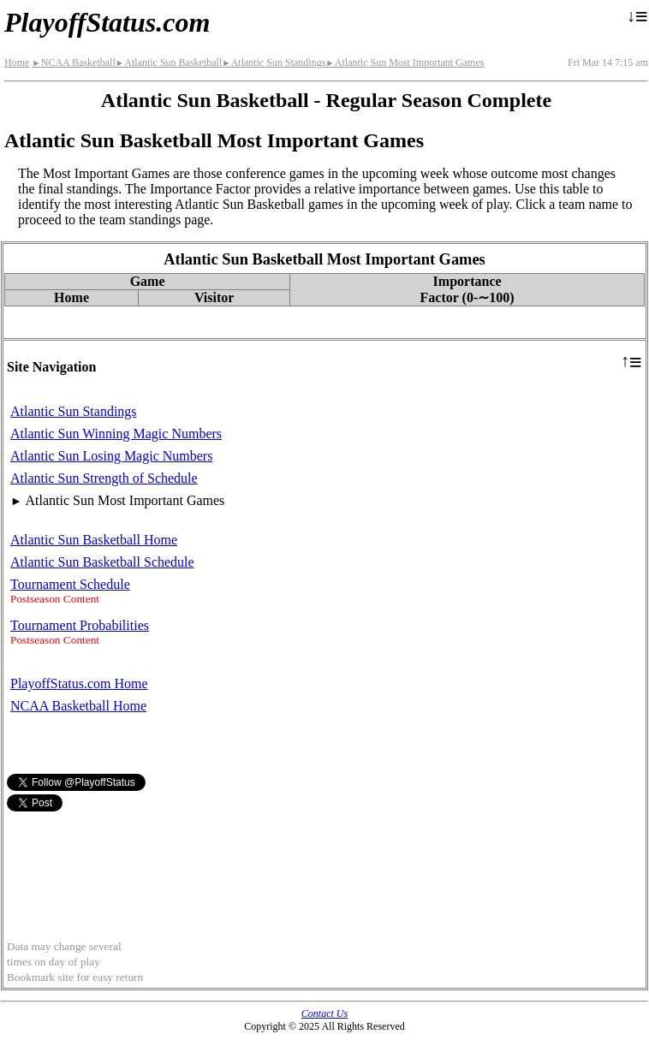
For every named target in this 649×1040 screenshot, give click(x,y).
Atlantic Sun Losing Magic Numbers (111, 456)
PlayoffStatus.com (107, 22)
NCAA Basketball (73, 62)
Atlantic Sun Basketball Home (93, 539)
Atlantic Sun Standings (273, 62)
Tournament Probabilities (79, 625)
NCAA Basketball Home (78, 705)
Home (16, 62)
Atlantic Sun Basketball (169, 62)
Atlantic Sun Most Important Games (404, 62)
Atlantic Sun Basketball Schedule (102, 562)
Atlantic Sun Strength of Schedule (104, 478)
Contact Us (324, 1013)
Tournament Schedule (70, 584)
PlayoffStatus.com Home (79, 683)
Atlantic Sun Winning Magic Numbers (116, 433)
